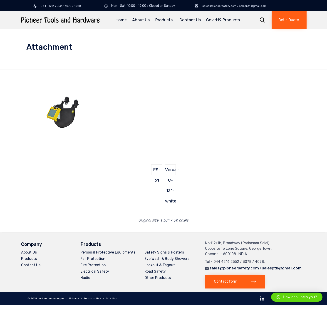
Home (121, 19)
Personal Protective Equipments (107, 252)
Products (164, 19)
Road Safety (155, 271)
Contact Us (190, 19)
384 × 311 (170, 220)
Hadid (85, 278)
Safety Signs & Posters (164, 252)
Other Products (157, 278)
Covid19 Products (223, 19)
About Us (141, 19)
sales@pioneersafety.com (234, 268)
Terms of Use (92, 298)
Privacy (74, 298)
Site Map (111, 298)
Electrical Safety (94, 271)
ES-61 (157, 171)
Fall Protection (92, 258)
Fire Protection (93, 265)
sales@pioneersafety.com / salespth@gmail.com (234, 5)
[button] (289, 20)
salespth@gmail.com (282, 268)
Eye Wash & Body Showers (166, 258)
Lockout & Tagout (159, 265)
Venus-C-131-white (170, 171)
